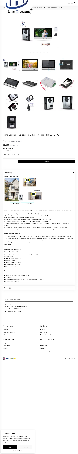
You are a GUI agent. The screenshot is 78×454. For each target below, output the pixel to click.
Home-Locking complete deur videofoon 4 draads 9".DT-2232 (47, 7)
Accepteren (10, 447)
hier (22, 442)
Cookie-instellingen (17, 450)
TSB (74, 248)
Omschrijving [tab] (39, 172)
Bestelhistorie (6, 236)
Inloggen (5, 233)
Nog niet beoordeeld (16, 141)
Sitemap (42, 238)
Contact (42, 233)
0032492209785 (22, 194)
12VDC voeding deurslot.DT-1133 (11, 154)
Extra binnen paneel (8, 148)
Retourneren (43, 236)
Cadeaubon (43, 220)
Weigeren (25, 447)
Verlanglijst (5, 238)
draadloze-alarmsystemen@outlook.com (17, 197)
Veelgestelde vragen (45, 241)
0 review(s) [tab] (39, 178)
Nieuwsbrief (6, 241)
